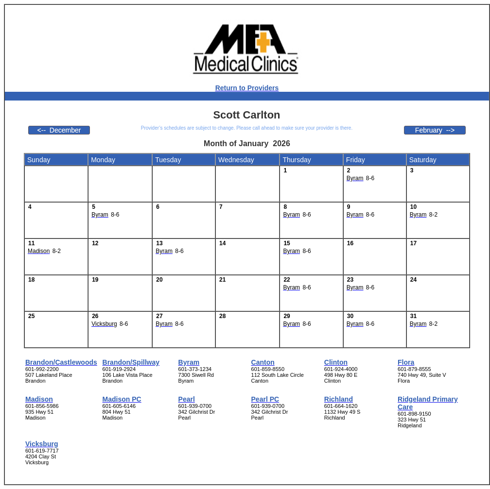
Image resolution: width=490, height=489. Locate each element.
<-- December (59, 130)
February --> (435, 130)
